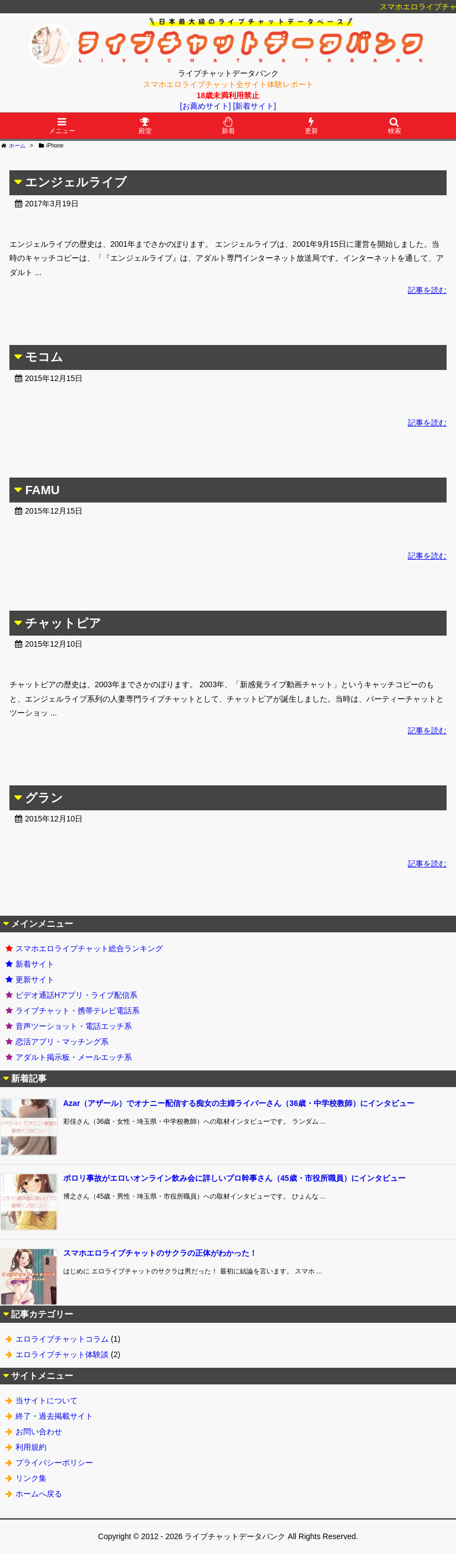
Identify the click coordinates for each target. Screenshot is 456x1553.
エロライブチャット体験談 (62, 1354)
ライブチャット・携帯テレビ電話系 (78, 1010)
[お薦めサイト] (205, 105)
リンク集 (31, 1478)
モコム (44, 357)
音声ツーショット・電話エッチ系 (74, 1026)
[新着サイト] (254, 105)
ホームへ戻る (39, 1493)
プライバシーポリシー (54, 1462)
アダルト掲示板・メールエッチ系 (74, 1057)
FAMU (42, 490)
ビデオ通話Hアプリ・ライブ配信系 (76, 995)
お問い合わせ (39, 1431)
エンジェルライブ (76, 182)
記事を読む (427, 290)
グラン (44, 798)
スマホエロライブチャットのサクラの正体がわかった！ (160, 1253)
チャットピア (63, 623)
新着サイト (35, 964)
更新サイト (35, 979)
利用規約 (31, 1447)
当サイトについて (47, 1400)
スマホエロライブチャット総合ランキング (89, 948)
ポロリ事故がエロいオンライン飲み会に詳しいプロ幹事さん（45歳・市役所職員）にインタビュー (234, 1178)
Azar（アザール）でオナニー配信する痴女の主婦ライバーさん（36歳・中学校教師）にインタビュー (238, 1103)
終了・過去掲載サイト (54, 1416)
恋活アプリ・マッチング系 (62, 1041)
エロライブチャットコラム (62, 1338)
